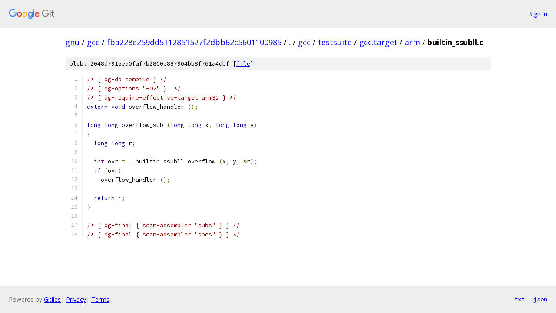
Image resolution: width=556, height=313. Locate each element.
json (540, 299)
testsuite (335, 42)
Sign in (538, 14)
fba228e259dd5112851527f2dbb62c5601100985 (194, 42)
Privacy (76, 299)
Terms (100, 299)
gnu (72, 42)
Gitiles (52, 299)
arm (412, 42)
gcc (93, 42)
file (243, 63)
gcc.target (378, 42)
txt (519, 299)
